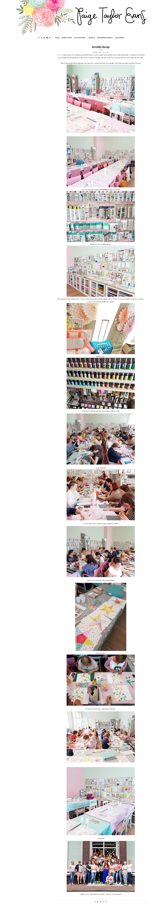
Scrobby (59, 55)
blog (57, 38)
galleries (119, 38)
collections (79, 38)
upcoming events (104, 38)
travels (91, 38)
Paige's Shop (67, 38)
